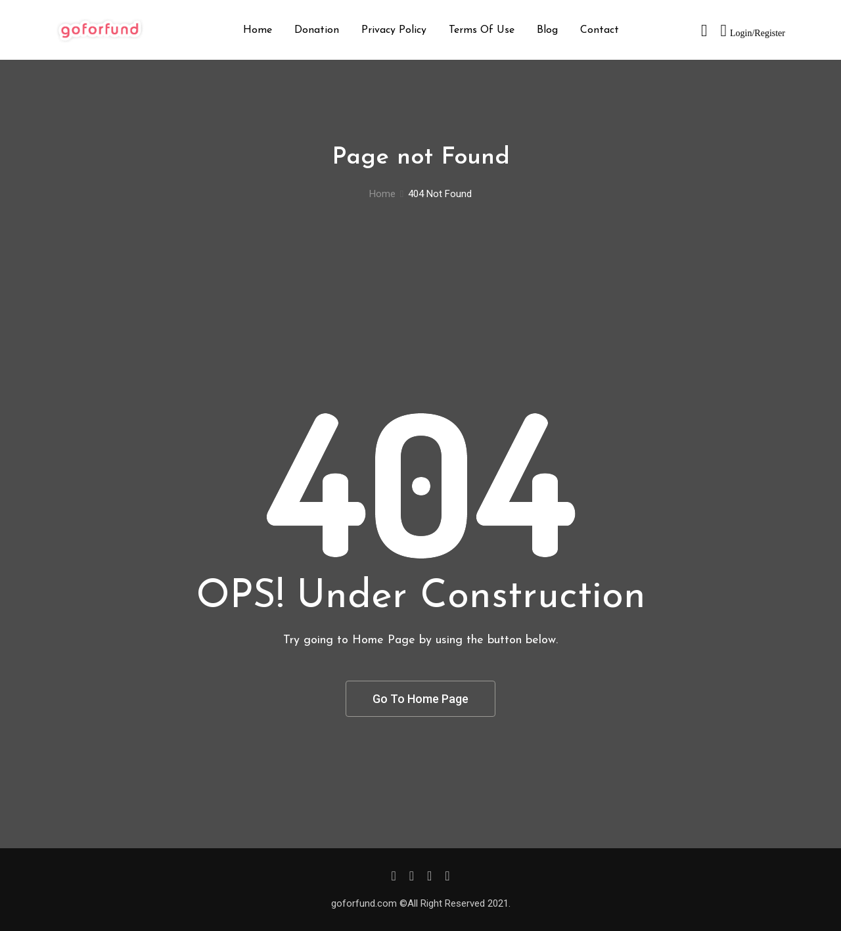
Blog (547, 30)
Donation (316, 30)
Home (257, 30)
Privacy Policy (393, 30)
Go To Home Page (420, 699)
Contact (599, 30)
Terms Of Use (481, 30)
